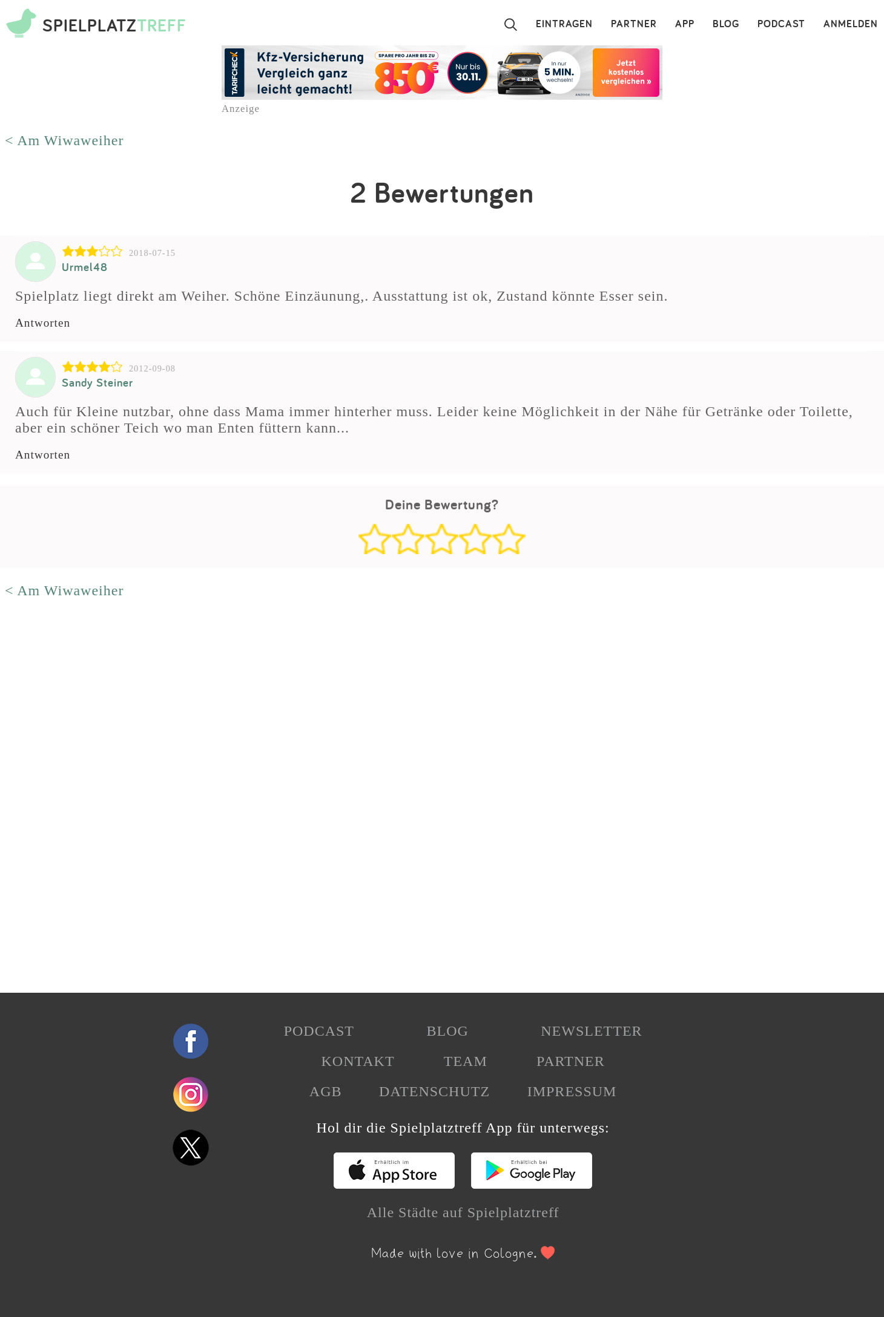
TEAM (465, 1061)
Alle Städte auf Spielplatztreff (463, 1212)
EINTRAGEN (564, 24)
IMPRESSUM (572, 1091)
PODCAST (781, 24)
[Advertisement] (363, 794)
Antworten (42, 322)
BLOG (726, 24)
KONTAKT (357, 1061)
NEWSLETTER (591, 1031)
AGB (325, 1091)
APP (684, 24)
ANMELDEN (850, 24)
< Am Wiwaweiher (64, 140)
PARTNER (634, 24)
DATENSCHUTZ (434, 1091)
